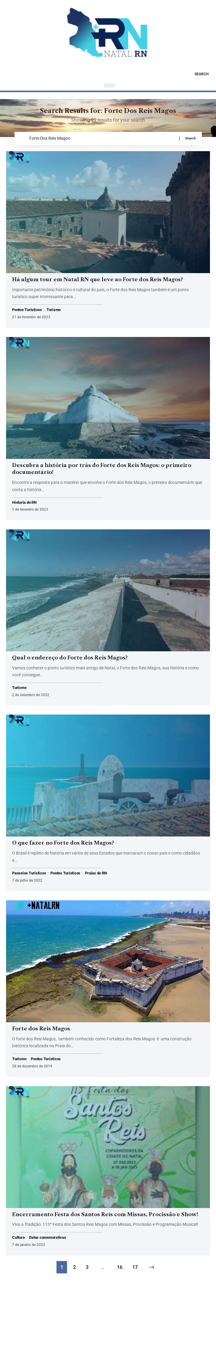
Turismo (54, 310)
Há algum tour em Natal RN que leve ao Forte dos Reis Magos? (97, 279)
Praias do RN (96, 873)
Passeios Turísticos (29, 873)
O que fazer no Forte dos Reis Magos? (63, 843)
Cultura (18, 1237)
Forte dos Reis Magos (41, 1029)
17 (135, 1267)
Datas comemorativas (47, 1237)
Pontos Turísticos (27, 310)
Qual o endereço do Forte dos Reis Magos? (70, 658)
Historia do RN (24, 503)
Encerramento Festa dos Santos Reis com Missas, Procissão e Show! (105, 1214)
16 (119, 1267)
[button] (197, 74)
